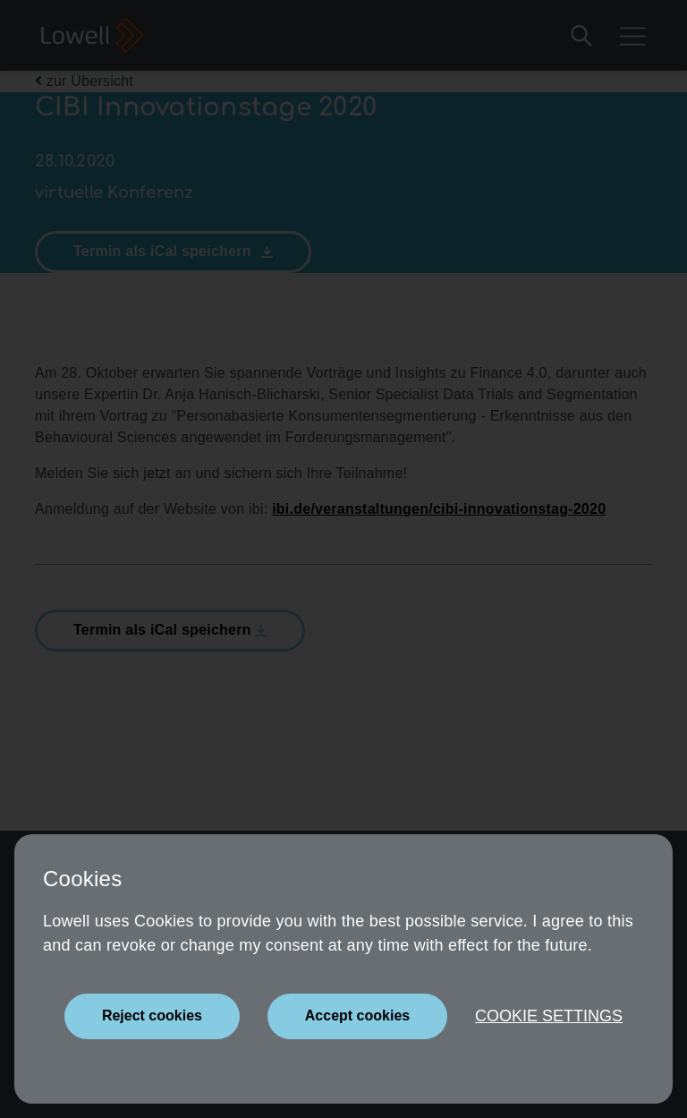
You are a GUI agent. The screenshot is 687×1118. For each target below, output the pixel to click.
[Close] (152, 1016)
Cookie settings (549, 1016)
